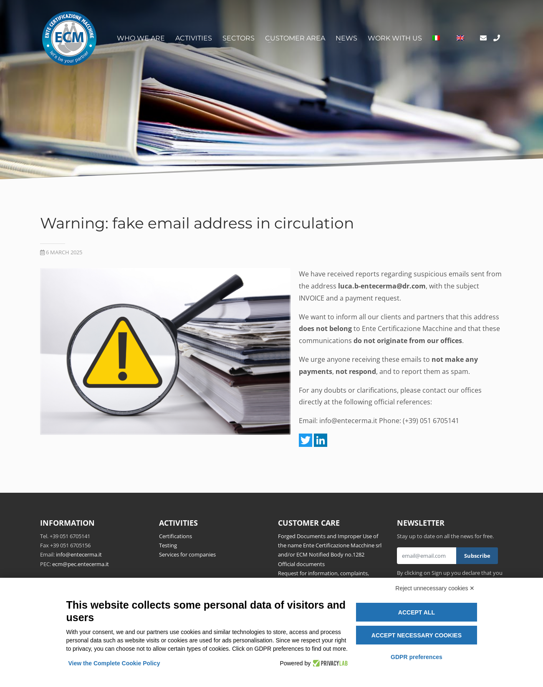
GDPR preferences (416, 657)
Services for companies (187, 554)
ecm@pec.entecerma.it (80, 564)
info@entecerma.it (348, 420)
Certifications (175, 536)
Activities (193, 38)
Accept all (416, 612)
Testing (168, 545)
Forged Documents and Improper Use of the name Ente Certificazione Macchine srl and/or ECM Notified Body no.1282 (329, 545)
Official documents (301, 564)
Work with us (395, 38)
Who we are (141, 38)
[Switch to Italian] (436, 38)
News (346, 38)
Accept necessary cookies (416, 635)
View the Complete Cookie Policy (114, 663)
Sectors (238, 38)
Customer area (295, 38)
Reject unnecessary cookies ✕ (435, 588)
